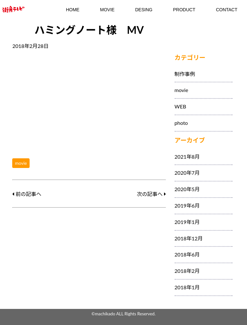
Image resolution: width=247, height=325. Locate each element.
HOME (72, 9)
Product (184, 9)
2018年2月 (187, 271)
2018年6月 (187, 254)
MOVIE (107, 9)
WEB (180, 106)
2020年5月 (187, 189)
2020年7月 (187, 173)
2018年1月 (187, 287)
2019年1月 (187, 222)
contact (226, 9)
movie (21, 163)
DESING (143, 9)
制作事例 (185, 74)
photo (181, 123)
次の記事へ (151, 194)
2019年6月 (187, 205)
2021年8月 (187, 156)
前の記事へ (26, 194)
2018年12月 (189, 238)
